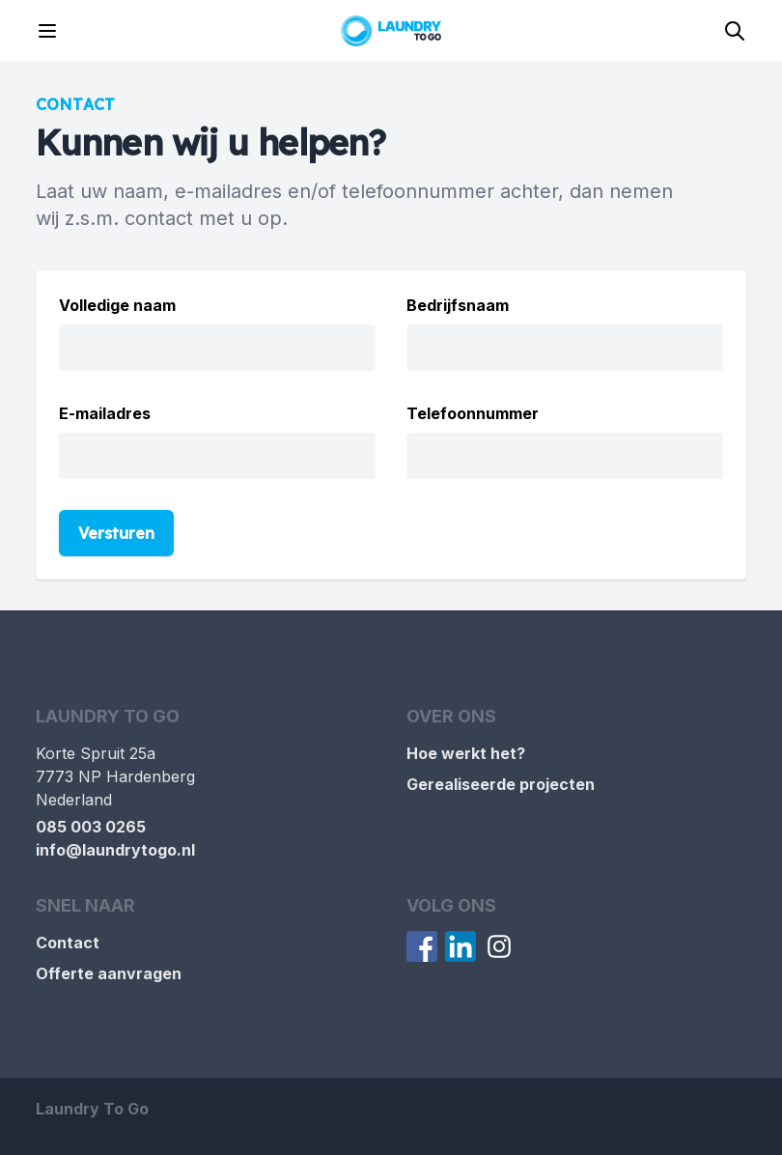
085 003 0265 (91, 826)
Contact (67, 942)
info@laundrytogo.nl (115, 849)
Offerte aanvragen (109, 973)
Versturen (116, 533)
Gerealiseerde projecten (500, 784)
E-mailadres (105, 413)
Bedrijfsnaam (457, 305)
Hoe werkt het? (465, 753)
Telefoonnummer (472, 413)
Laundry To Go (92, 1108)
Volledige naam (117, 305)
